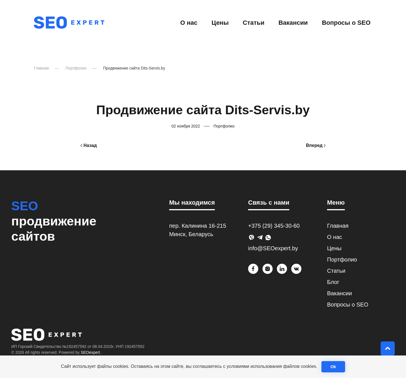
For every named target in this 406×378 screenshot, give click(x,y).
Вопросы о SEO (346, 22)
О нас (188, 22)
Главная (337, 226)
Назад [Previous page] (88, 145)
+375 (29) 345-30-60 (274, 226)
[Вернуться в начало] (69, 22)
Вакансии (293, 22)
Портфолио (224, 126)
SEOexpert (90, 352)
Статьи (253, 22)
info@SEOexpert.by (273, 248)
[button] (388, 348)
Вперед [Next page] (316, 145)
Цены (220, 22)
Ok (333, 366)
